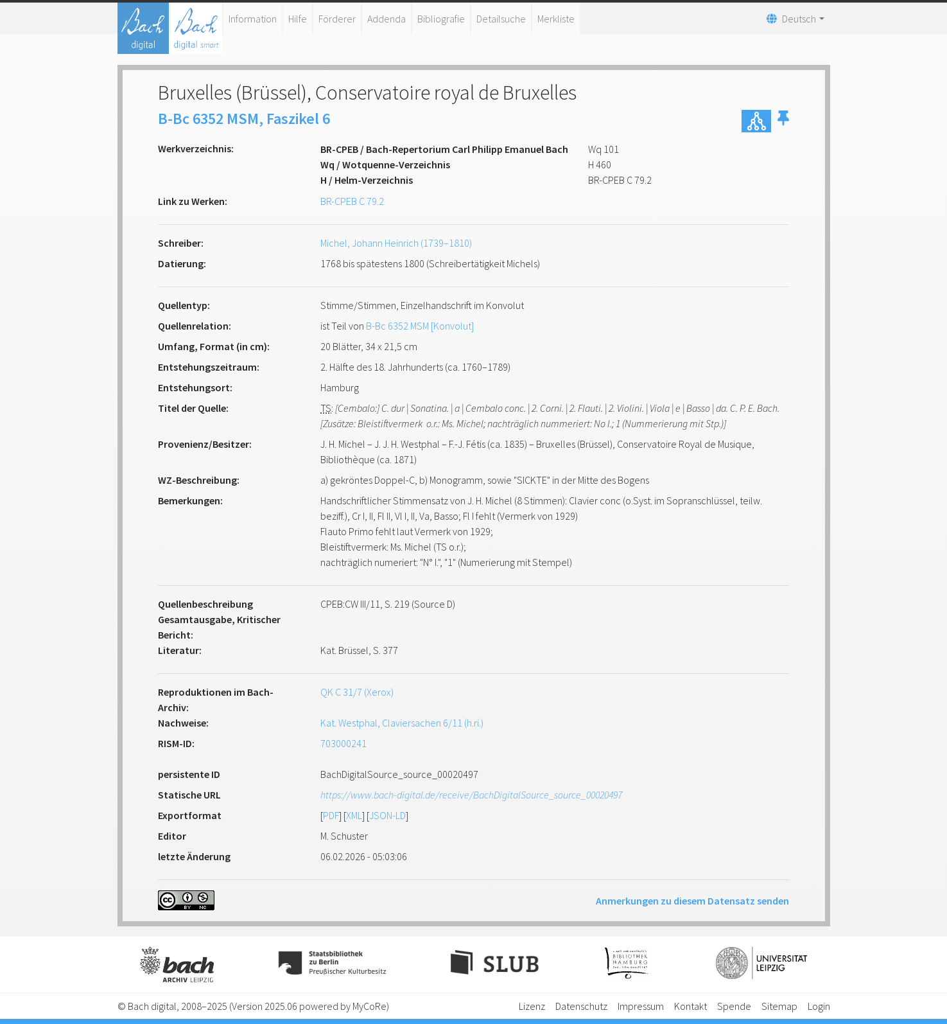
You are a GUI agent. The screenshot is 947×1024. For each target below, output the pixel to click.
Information (253, 18)
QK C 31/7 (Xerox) (357, 691)
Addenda (386, 18)
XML (354, 815)
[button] (783, 121)
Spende (734, 1006)
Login (819, 1006)
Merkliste (556, 18)
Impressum (641, 1006)
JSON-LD (387, 815)
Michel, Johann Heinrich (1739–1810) (396, 242)
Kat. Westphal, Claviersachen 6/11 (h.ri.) (401, 722)
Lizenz (532, 1006)
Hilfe (297, 18)
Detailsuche (501, 18)
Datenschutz (581, 1006)
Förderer (337, 18)
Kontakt (690, 1006)
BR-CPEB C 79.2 (352, 201)
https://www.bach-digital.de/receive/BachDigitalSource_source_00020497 (471, 794)
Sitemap (779, 1006)
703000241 (343, 743)
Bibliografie (441, 18)
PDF (331, 815)
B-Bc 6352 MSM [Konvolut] (420, 325)
